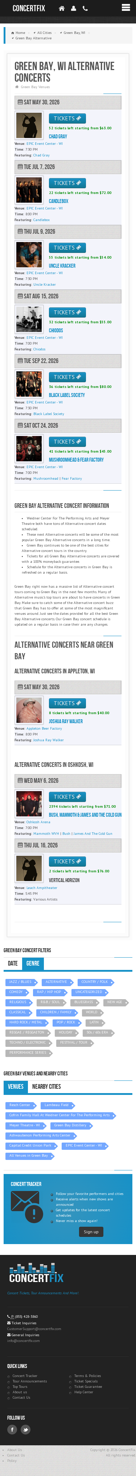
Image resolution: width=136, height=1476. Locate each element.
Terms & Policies (87, 1375)
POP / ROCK (66, 1022)
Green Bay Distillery (70, 1125)
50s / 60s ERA (97, 1032)
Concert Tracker (25, 1375)
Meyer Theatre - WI (24, 1125)
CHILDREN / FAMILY (55, 1012)
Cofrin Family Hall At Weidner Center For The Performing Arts (59, 1115)
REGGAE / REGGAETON (26, 1032)
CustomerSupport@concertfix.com (34, 1328)
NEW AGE (114, 1002)
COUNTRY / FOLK (95, 981)
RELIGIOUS (17, 1002)
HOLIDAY (65, 1032)
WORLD (91, 1012)
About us (20, 1392)
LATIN (94, 1022)
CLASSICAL (17, 1012)
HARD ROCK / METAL (25, 1022)
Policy (12, 1460)
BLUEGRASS (83, 1002)
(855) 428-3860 (26, 1316)
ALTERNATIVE (56, 981)
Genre (33, 963)
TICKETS (67, 118)
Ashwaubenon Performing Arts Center (39, 1135)
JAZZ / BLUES (20, 981)
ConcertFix (29, 8)
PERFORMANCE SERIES (27, 1052)
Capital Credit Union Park (30, 1145)
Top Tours (20, 1386)
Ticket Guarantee (88, 1386)
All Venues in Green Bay (28, 1155)
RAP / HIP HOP (49, 991)
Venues (16, 1087)
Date (13, 963)
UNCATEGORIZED (88, 991)
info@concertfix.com (23, 1340)
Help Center (83, 1392)
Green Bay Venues (35, 87)
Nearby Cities (46, 1087)
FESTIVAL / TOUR (73, 1042)
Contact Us (21, 1397)
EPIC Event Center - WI (84, 1145)
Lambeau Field (57, 1104)
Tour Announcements (30, 1381)
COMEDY (15, 991)
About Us (14, 1449)
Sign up (91, 1231)
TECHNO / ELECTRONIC (27, 1042)
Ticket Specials (86, 1381)
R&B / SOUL (50, 1002)
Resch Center (19, 1104)
